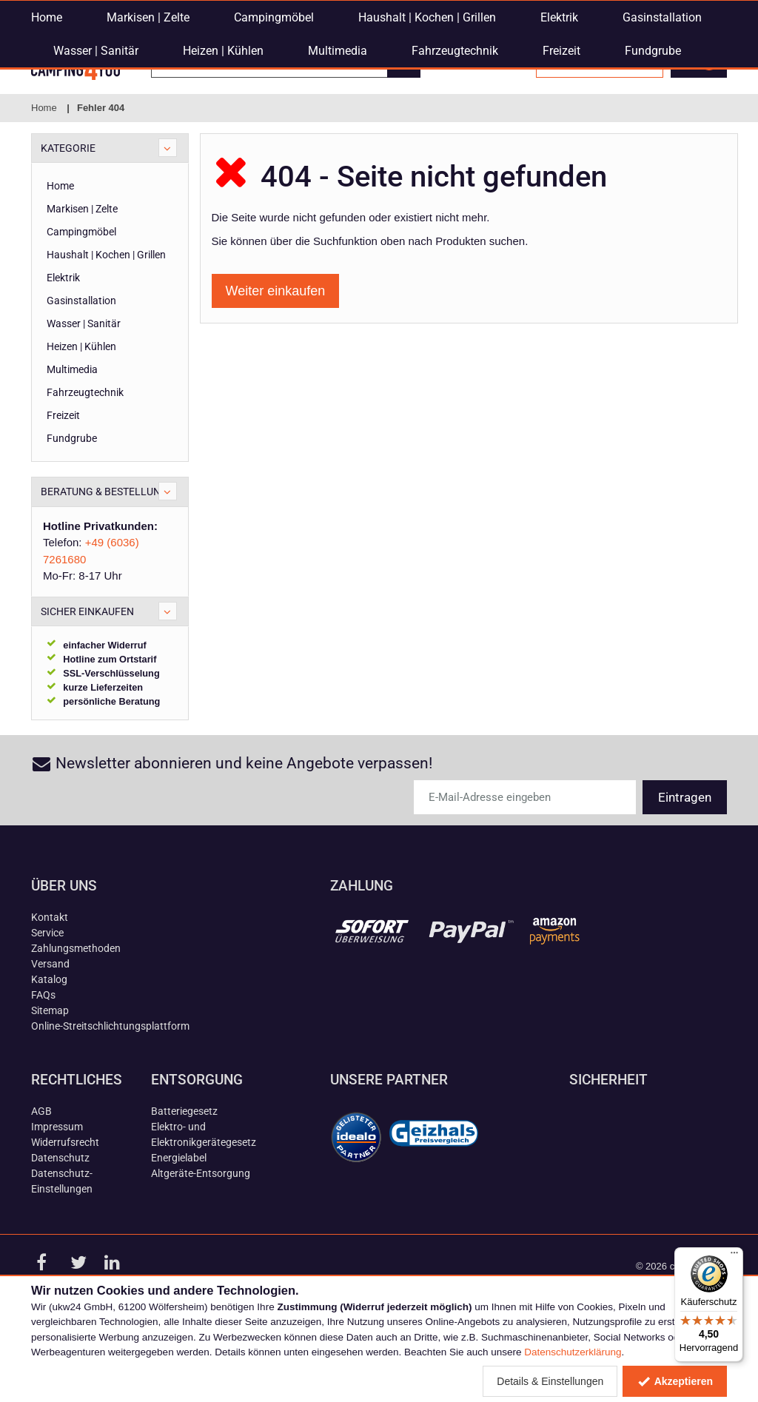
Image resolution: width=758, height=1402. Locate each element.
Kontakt (49, 987)
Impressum (57, 1196)
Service (47, 1002)
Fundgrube (653, 145)
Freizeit (561, 145)
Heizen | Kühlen (223, 145)
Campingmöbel (274, 111)
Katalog (49, 1049)
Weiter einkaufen (276, 360)
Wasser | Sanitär (95, 145)
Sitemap (50, 1080)
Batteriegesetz (184, 1181)
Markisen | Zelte (148, 111)
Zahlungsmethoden (76, 1018)
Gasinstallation (662, 111)
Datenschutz (60, 1227)
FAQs (43, 1064)
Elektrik (559, 111)
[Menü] (734, 1256)
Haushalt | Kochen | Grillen (427, 111)
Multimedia (337, 145)
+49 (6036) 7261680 (395, 11)
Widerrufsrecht (65, 1212)
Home (46, 111)
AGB (41, 1181)
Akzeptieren (675, 1381)
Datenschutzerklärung (572, 1352)
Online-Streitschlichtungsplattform (110, 1095)
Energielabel (179, 1227)
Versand (50, 1033)
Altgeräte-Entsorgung (200, 1243)
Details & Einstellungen (550, 1381)
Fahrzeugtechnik (455, 145)
